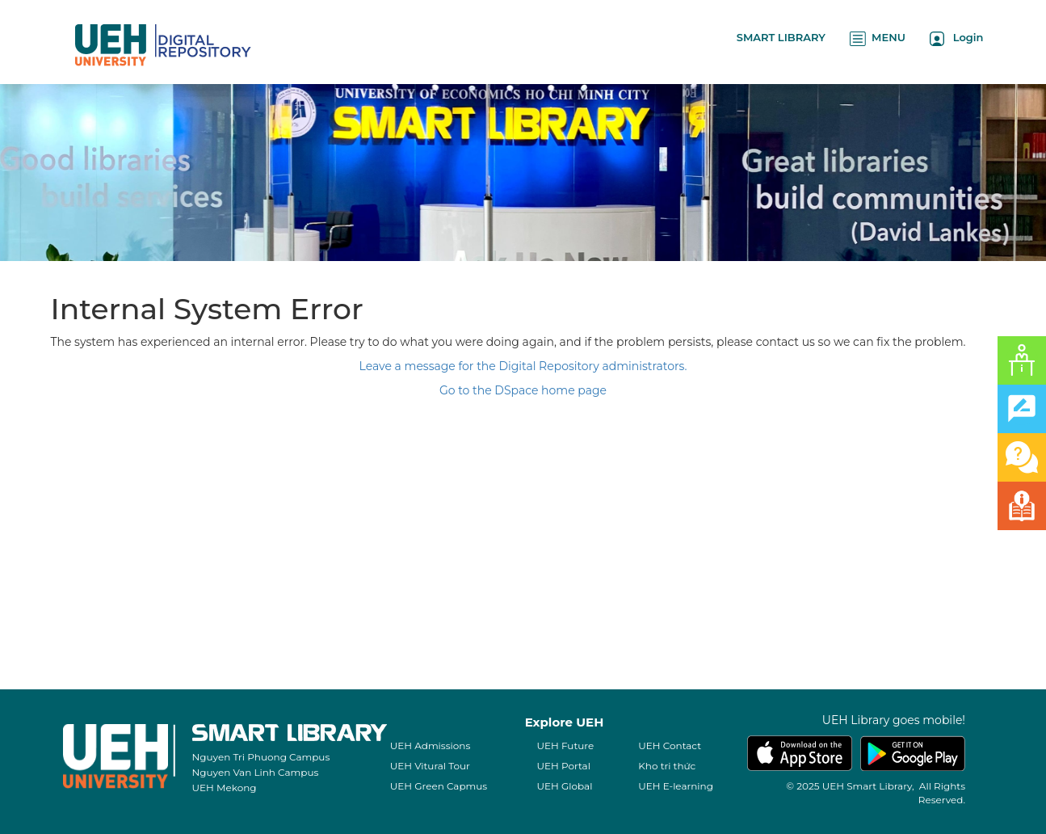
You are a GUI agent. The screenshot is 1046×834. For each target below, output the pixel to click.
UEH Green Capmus (438, 786)
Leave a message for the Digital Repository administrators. (523, 366)
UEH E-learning (675, 786)
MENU (877, 38)
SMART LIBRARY (781, 37)
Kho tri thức (666, 766)
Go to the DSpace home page (523, 390)
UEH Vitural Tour (430, 766)
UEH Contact (669, 745)
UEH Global (565, 786)
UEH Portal (563, 766)
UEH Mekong (224, 787)
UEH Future (565, 745)
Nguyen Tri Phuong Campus (261, 757)
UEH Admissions (430, 745)
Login (957, 38)
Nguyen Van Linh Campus (255, 772)
